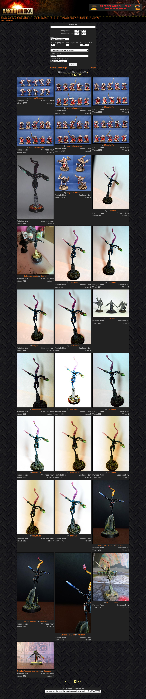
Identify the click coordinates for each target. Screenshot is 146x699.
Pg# (79, 75)
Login (93, 68)
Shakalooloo (112, 318)
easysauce (112, 211)
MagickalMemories (36, 98)
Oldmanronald (112, 603)
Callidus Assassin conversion (28, 671)
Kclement (119, 545)
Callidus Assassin (30, 276)
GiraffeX (43, 276)
